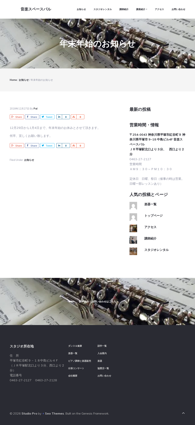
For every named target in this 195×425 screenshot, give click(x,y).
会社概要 (72, 375)
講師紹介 (150, 238)
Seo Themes (54, 413)
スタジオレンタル (156, 249)
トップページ (153, 215)
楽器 (100, 360)
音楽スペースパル (36, 9)
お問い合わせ (104, 375)
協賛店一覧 (103, 368)
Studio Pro (29, 413)
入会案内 (102, 353)
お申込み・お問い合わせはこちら (97, 301)
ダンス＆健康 (75, 345)
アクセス (150, 226)
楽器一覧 (150, 204)
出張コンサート (76, 368)
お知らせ (29, 159)
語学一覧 (102, 345)
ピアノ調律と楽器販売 (79, 360)
